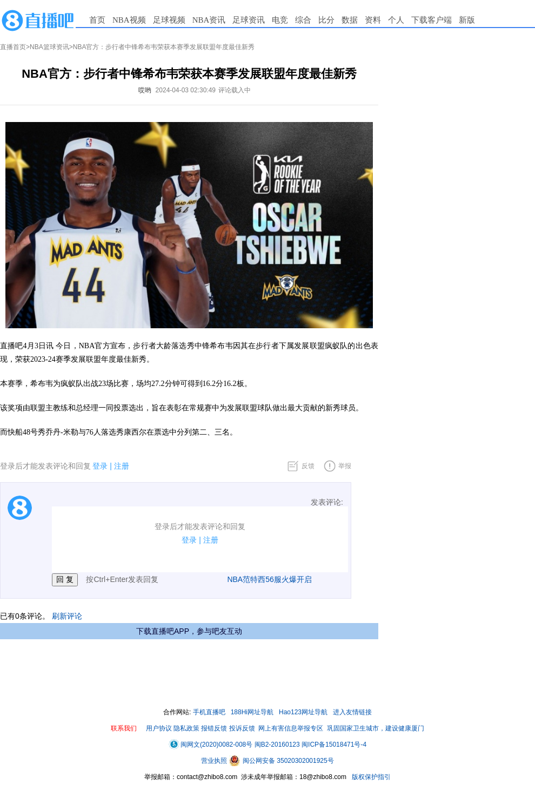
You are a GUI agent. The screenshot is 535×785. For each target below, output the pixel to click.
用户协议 (159, 728)
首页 (97, 20)
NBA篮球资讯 (49, 47)
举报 (344, 466)
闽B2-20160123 (277, 744)
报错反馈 (214, 728)
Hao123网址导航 (303, 712)
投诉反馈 (242, 728)
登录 (100, 466)
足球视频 (169, 20)
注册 (121, 466)
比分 (326, 20)
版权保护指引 (370, 777)
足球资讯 (248, 20)
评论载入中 (234, 90)
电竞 (280, 20)
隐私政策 (186, 728)
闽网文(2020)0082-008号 (210, 744)
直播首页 (13, 47)
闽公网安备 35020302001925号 (281, 760)
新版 (467, 20)
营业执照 (215, 760)
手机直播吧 (209, 712)
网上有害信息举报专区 (290, 728)
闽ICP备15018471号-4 (334, 744)
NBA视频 (129, 20)
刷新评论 (67, 616)
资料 (373, 20)
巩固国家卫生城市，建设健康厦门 (375, 728)
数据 (350, 20)
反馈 (308, 466)
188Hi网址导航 (252, 712)
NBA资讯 (209, 20)
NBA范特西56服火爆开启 (269, 579)
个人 (396, 20)
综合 (303, 20)
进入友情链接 (352, 712)
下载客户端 (431, 20)
